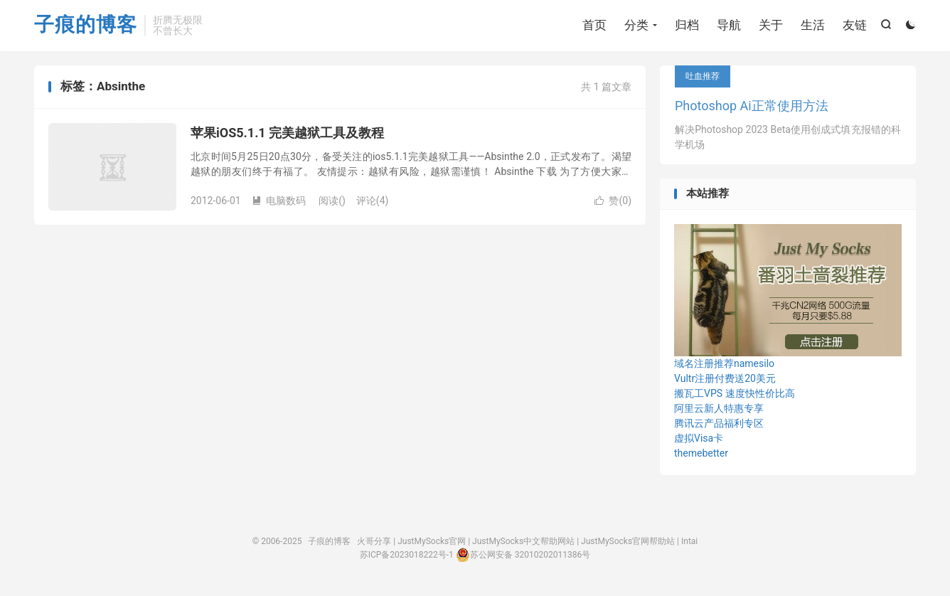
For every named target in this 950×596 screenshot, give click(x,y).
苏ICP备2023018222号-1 (407, 555)
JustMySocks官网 (431, 541)
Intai (689, 541)
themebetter (701, 453)
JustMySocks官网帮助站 (628, 541)
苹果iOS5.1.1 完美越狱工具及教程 (287, 132)
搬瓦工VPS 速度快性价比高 (734, 393)
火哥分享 (374, 541)
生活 (813, 25)
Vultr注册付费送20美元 (725, 378)
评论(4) (372, 200)
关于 (771, 25)
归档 (687, 25)
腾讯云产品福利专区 (719, 423)
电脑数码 (279, 200)
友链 (855, 25)
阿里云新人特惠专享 (719, 408)
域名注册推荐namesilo (724, 363)
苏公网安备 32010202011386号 (523, 555)
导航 (729, 25)
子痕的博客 (85, 25)
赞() (612, 200)
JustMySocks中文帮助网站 (523, 541)
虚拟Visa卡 (698, 438)
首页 (594, 25)
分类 (636, 25)
